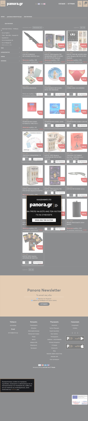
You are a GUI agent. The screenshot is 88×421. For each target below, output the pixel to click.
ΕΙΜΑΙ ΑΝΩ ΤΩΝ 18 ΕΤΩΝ (44, 220)
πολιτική (13, 389)
